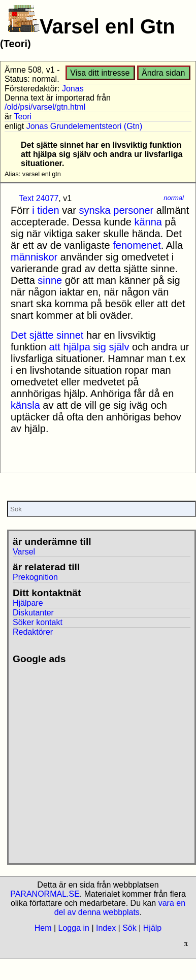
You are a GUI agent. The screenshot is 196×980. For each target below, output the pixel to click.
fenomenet (137, 245)
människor (34, 257)
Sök (129, 928)
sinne (50, 280)
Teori (22, 116)
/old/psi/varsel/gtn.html (45, 107)
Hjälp (152, 928)
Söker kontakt (37, 622)
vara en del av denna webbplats (119, 908)
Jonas (73, 88)
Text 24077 (38, 198)
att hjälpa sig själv (89, 346)
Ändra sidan (163, 73)
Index (106, 928)
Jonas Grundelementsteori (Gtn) (84, 126)
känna (148, 221)
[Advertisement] (95, 760)
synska (95, 210)
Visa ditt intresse (99, 73)
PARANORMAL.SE (45, 894)
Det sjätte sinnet (47, 335)
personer (133, 210)
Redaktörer (33, 632)
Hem (43, 928)
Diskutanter (33, 612)
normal (174, 198)
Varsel (24, 551)
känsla (25, 405)
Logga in (73, 928)
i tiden (45, 210)
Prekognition (35, 577)
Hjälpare (28, 603)
